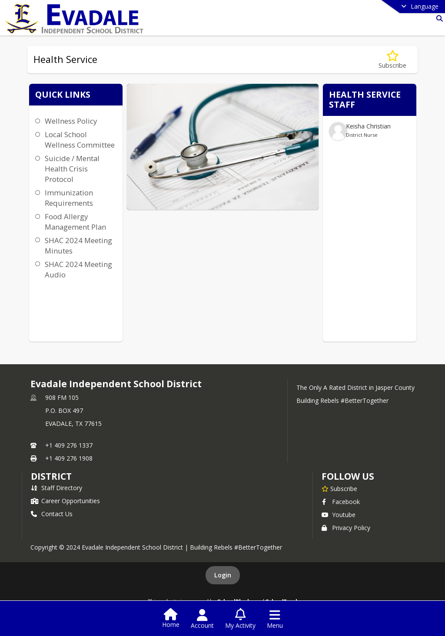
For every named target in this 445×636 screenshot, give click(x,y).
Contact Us (52, 514)
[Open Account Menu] (202, 619)
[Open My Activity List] (240, 619)
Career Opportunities (65, 501)
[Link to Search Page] (438, 18)
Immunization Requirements (69, 198)
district (51, 476)
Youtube (338, 515)
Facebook (341, 502)
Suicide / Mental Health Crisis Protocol (72, 168)
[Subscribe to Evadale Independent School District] (339, 488)
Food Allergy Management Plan (75, 221)
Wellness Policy (71, 121)
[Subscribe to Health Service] (392, 60)
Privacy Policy (346, 528)
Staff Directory (56, 488)
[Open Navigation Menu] (275, 619)
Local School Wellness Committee (80, 139)
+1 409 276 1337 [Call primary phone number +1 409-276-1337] (69, 445)
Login (222, 575)
